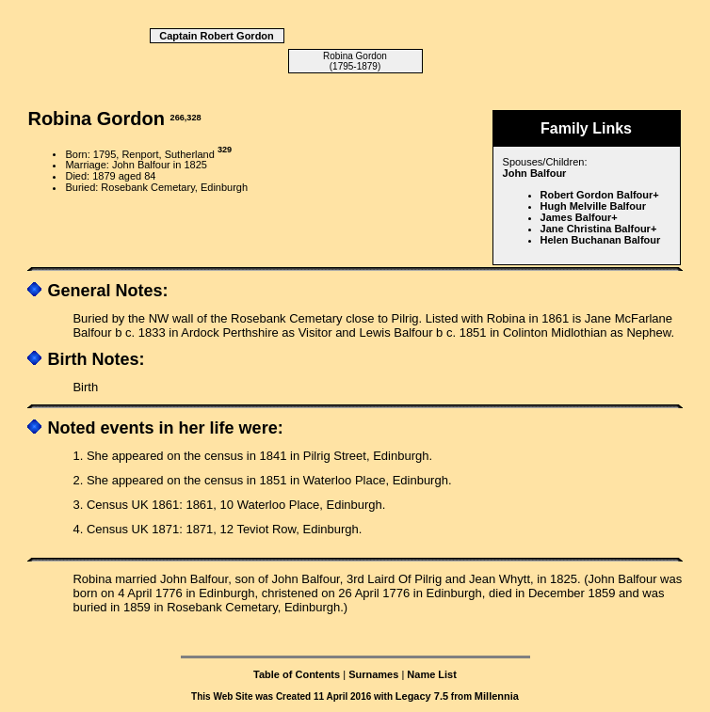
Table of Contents (296, 674)
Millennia (497, 696)
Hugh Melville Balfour (593, 206)
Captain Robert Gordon (216, 35)
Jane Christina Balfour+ (599, 228)
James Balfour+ (579, 217)
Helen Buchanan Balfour (601, 239)
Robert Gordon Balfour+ (600, 194)
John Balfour (535, 173)
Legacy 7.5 (421, 696)
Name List (432, 674)
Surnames (373, 674)
